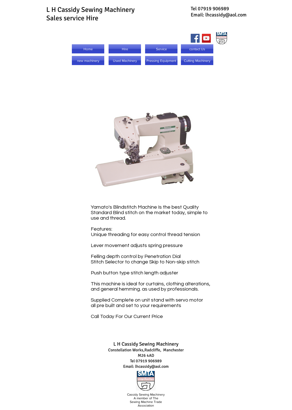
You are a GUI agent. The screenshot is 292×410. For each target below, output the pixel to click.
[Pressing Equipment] (161, 60)
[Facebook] (195, 38)
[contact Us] (197, 48)
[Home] (88, 48)
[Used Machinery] (125, 60)
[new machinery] (88, 60)
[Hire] (125, 48)
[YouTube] (206, 38)
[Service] (161, 48)
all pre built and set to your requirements (136, 305)
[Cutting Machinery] (197, 60)
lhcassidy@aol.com (226, 15)
